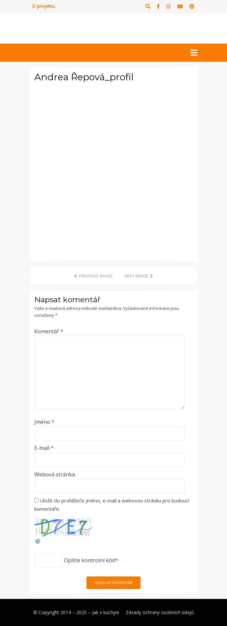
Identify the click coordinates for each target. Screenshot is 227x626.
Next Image (136, 276)
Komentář (48, 331)
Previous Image (96, 276)
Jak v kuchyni (105, 612)
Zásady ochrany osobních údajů (160, 612)
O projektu (43, 6)
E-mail (44, 448)
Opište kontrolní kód (89, 560)
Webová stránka (54, 474)
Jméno (44, 421)
